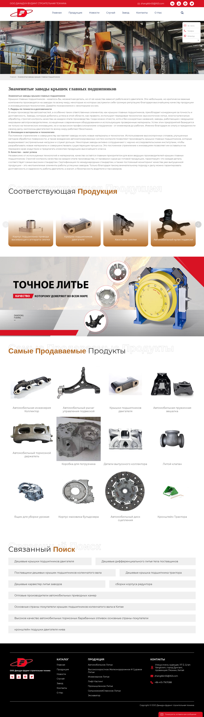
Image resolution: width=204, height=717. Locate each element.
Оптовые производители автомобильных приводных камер (55, 595)
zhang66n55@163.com (152, 3)
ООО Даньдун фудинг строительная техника (38, 3)
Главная (13, 77)
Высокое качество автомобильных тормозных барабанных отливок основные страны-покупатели (81, 618)
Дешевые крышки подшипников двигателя (44, 561)
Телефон (189, 31)
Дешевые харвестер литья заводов (38, 584)
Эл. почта (189, 25)
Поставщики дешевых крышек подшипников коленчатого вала (58, 572)
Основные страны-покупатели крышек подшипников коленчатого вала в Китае (69, 606)
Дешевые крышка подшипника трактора (154, 572)
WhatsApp (189, 36)
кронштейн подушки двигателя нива (39, 629)
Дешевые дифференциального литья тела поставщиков (140, 561)
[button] (198, 224)
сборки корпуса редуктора (133, 584)
